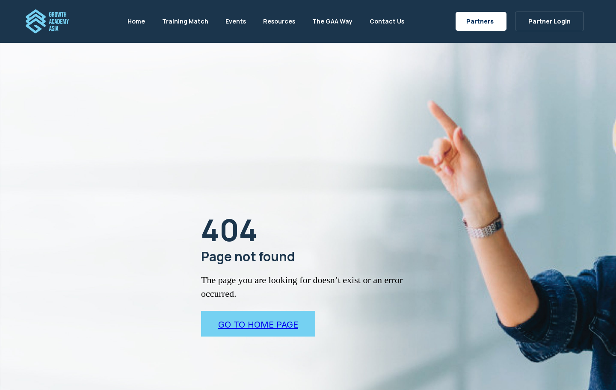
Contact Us (387, 21)
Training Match (185, 21)
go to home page (258, 324)
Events (235, 21)
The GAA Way (332, 21)
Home (136, 21)
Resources (279, 21)
